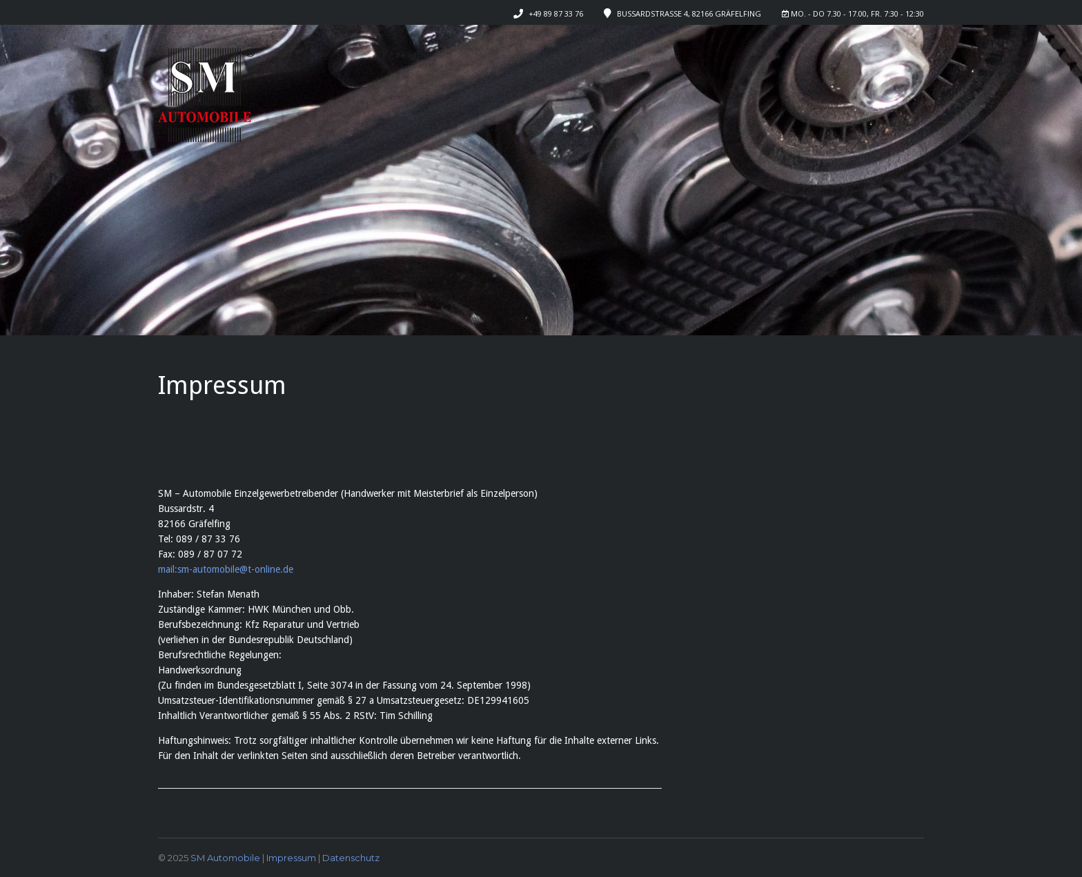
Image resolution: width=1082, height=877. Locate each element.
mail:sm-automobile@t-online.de (225, 569)
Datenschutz (351, 857)
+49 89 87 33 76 (556, 13)
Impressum (291, 857)
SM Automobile (225, 857)
